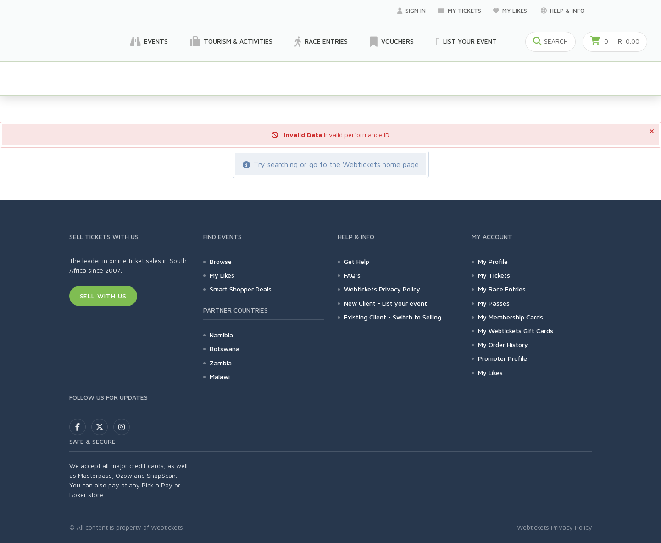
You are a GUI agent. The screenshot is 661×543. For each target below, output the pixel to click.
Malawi (220, 377)
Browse (221, 261)
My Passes (494, 303)
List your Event (466, 42)
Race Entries (321, 42)
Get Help (356, 261)
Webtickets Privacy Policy (382, 289)
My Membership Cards (510, 317)
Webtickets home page (381, 164)
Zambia (221, 363)
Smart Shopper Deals (241, 289)
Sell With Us (103, 296)
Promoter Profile (502, 358)
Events (149, 42)
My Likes (511, 10)
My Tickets (459, 10)
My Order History (503, 344)
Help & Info (563, 10)
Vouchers (392, 42)
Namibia (221, 335)
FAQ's (352, 275)
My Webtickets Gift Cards (515, 331)
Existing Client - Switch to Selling (392, 317)
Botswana (224, 349)
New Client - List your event (385, 303)
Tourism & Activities (231, 42)
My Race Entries (502, 289)
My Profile (493, 261)
